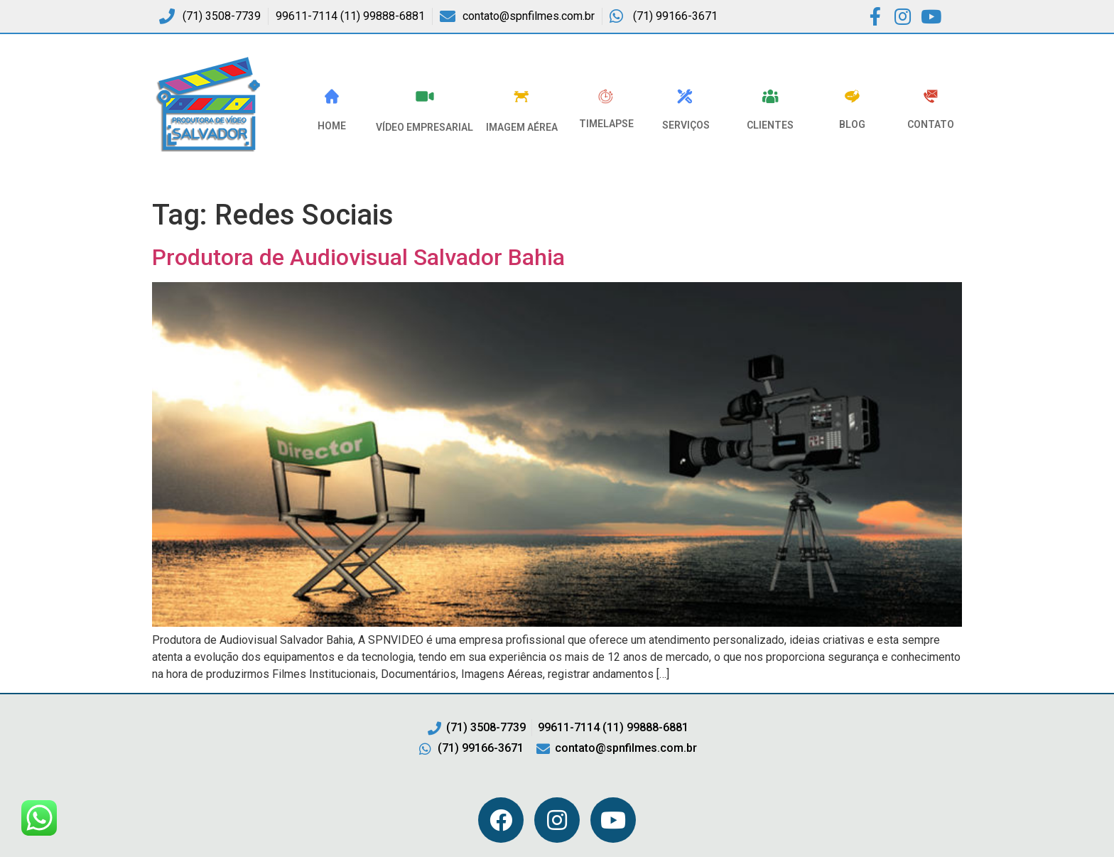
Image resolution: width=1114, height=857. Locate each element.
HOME (332, 125)
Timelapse (606, 123)
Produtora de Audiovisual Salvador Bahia (358, 257)
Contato (930, 124)
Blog (852, 124)
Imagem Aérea (522, 127)
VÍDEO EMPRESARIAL (424, 127)
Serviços (686, 125)
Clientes (770, 125)
